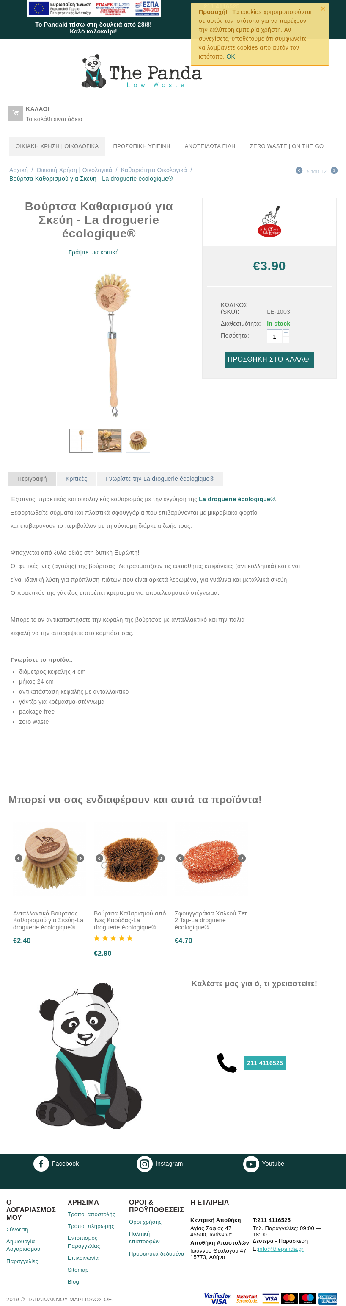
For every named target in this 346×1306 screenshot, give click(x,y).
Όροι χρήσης (145, 1222)
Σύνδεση (17, 1229)
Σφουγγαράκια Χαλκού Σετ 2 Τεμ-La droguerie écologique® (211, 920)
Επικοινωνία (83, 1258)
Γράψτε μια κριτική (94, 252)
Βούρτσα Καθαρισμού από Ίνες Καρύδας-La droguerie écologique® (130, 920)
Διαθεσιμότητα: (241, 323)
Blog (73, 1281)
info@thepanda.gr (281, 1249)
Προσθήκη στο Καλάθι (269, 359)
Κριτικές (76, 478)
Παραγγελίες (22, 1261)
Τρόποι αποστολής (91, 1214)
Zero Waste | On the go (287, 146)
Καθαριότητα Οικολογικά (154, 170)
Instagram (160, 1164)
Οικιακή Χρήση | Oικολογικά (57, 146)
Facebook (56, 1164)
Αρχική (18, 170)
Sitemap (78, 1270)
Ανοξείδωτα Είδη (210, 146)
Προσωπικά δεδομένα (156, 1253)
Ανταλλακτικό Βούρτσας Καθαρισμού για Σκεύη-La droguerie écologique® (48, 920)
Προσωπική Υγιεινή (141, 146)
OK (230, 56)
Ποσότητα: (235, 335)
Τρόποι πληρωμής (91, 1226)
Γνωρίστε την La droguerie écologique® (160, 478)
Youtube (264, 1164)
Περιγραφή (32, 478)
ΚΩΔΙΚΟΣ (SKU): (234, 308)
